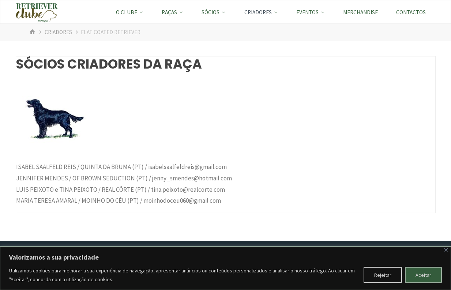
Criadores (58, 32)
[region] (225, 268)
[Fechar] (446, 250)
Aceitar (423, 275)
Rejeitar (382, 275)
